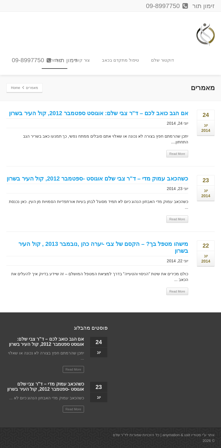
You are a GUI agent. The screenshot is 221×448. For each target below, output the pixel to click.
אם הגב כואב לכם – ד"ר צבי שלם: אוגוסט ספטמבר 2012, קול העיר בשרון (98, 113)
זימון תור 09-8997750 (44, 60)
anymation (171, 435)
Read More (177, 153)
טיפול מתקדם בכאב (120, 60)
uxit (187, 435)
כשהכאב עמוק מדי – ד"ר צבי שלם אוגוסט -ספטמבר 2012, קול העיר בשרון (97, 178)
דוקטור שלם (162, 60)
